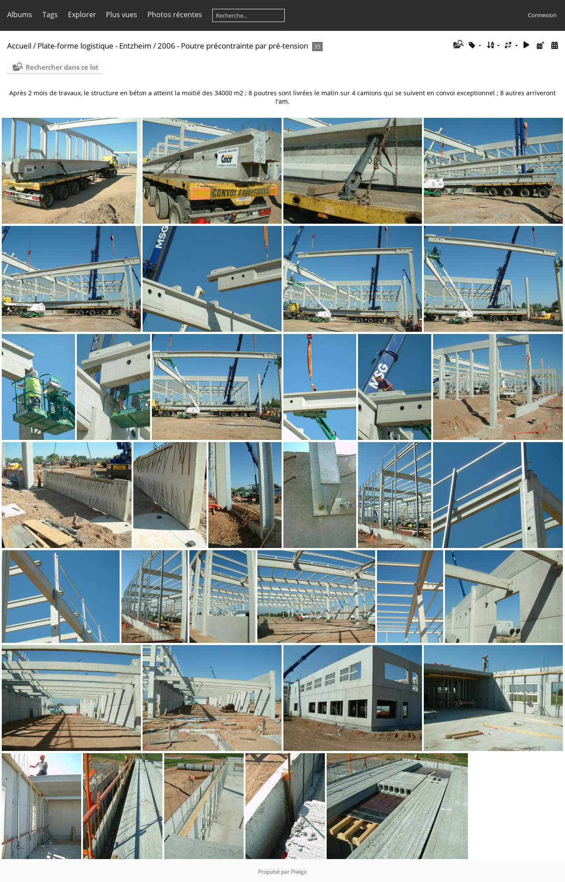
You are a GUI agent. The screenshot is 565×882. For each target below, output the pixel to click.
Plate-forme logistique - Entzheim (94, 46)
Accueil (19, 46)
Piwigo (299, 871)
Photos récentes (174, 14)
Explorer (82, 14)
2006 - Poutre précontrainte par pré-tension (233, 46)
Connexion (542, 15)
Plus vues (121, 14)
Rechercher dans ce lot (62, 67)
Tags (50, 14)
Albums (19, 14)
